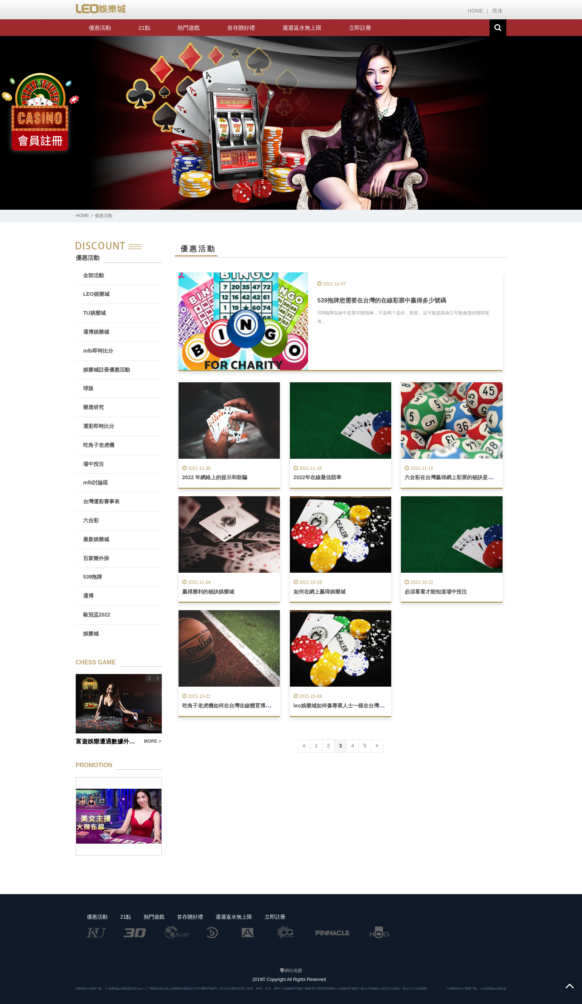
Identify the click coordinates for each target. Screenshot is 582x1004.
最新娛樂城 (96, 539)
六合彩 (91, 520)
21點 (144, 27)
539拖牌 (92, 577)
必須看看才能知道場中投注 (436, 592)
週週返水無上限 (301, 27)
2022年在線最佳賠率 (317, 477)
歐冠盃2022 (96, 615)
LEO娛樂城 (96, 294)
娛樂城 (91, 634)
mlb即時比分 (98, 351)
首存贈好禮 (241, 27)
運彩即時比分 (98, 426)
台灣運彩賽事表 (101, 501)
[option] (291, 123)
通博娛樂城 (96, 332)
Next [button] (158, 678)
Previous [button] (150, 678)
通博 (88, 596)
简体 (497, 11)
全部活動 (93, 275)
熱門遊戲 (188, 27)
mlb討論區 (95, 482)
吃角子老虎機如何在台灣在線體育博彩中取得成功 (239, 706)
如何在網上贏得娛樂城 (320, 592)
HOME (475, 11)
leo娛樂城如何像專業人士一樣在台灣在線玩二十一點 (354, 706)
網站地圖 (293, 970)
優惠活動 (100, 27)
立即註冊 (360, 27)
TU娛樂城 (94, 313)
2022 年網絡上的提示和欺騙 (214, 477)
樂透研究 (93, 407)
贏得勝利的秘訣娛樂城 (208, 592)
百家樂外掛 (96, 558)
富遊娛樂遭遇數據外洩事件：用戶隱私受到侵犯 (108, 741)
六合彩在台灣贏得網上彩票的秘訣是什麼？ (454, 477)
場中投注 (93, 464)
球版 (88, 388)
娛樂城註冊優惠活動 (106, 370)
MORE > (152, 741)
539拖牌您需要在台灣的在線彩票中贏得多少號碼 (381, 300)
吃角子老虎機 (98, 445)
